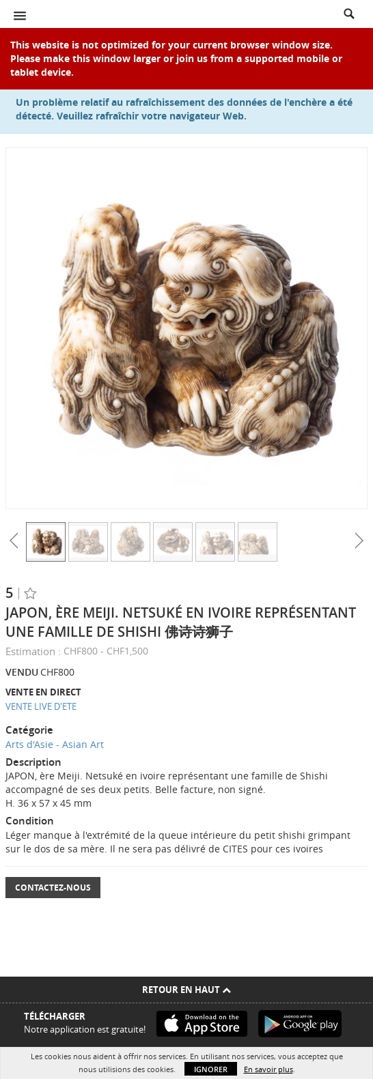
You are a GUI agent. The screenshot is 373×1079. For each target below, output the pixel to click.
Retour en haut (186, 989)
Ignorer (210, 1069)
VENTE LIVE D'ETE (41, 706)
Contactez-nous (53, 887)
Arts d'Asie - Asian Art (54, 744)
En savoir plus (268, 1069)
